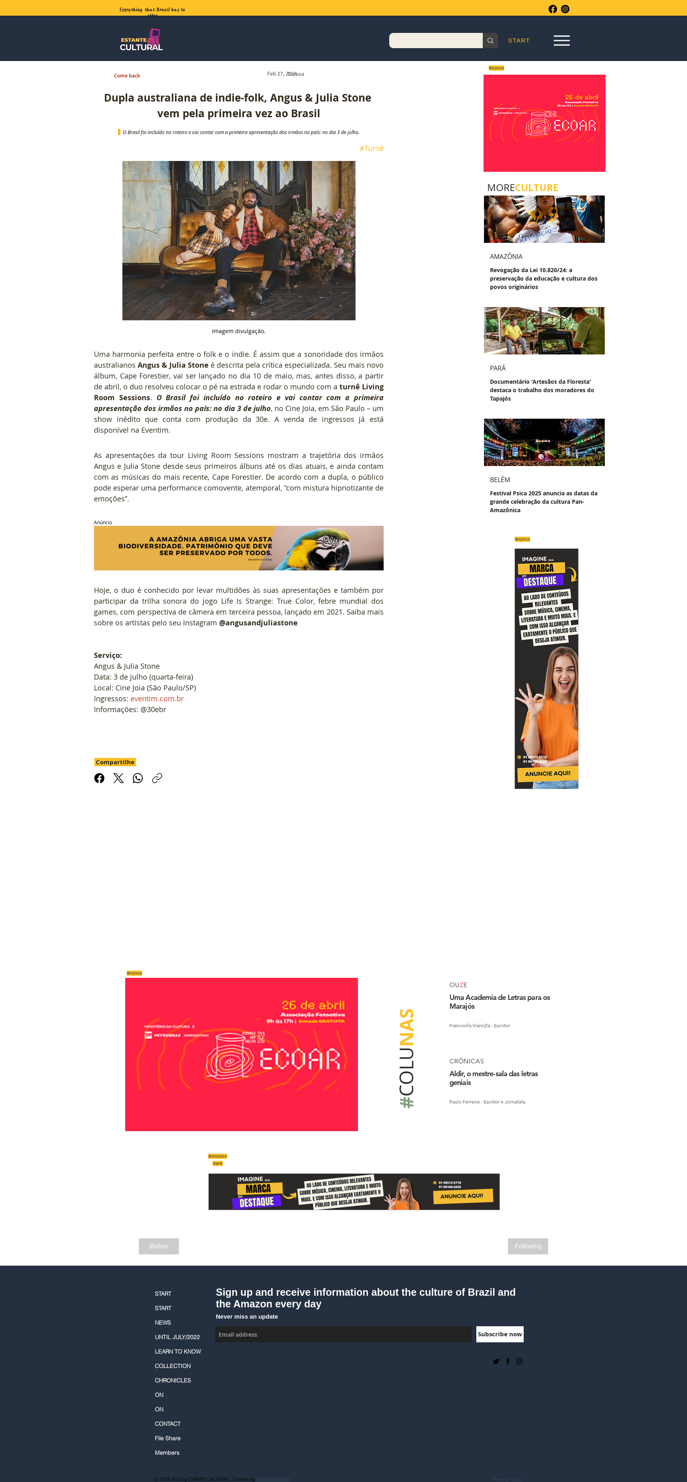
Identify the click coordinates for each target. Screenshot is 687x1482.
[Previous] (482, 123)
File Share (168, 1438)
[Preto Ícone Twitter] (496, 1361)
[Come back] (131, 76)
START (163, 1293)
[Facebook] (553, 9)
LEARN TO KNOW (178, 1351)
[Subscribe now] (500, 1334)
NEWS (163, 1322)
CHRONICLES (173, 1380)
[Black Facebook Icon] (508, 1361)
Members (167, 1452)
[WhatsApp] (138, 778)
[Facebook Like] (235, 1361)
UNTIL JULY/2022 (177, 1337)
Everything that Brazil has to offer (153, 12)
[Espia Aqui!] (561, 40)
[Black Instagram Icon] (519, 1361)
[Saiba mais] (542, 123)
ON (159, 1395)
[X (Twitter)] (119, 778)
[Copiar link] (157, 778)
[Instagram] (565, 9)
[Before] (159, 1246)
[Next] (606, 123)
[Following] (528, 1246)
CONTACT (168, 1423)
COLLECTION (173, 1366)
